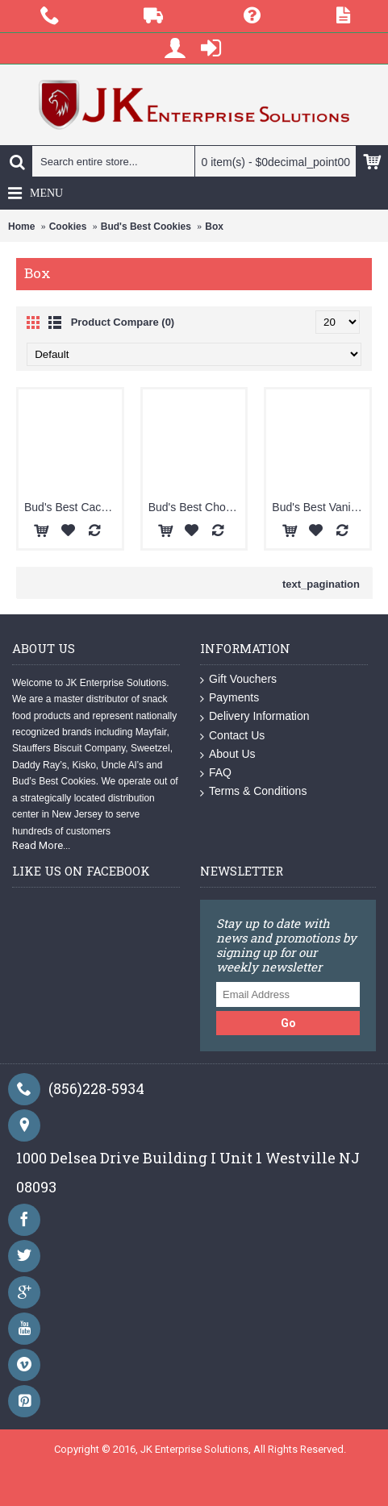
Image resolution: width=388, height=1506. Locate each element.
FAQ (216, 773)
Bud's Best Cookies (146, 226)
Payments (229, 698)
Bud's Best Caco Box (73, 507)
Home (21, 226)
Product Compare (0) (123, 322)
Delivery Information (255, 716)
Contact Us (232, 736)
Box (214, 226)
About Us (228, 754)
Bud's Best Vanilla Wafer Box (320, 507)
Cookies (68, 226)
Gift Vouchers (238, 679)
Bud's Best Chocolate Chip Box (197, 507)
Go (288, 1023)
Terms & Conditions (253, 791)
